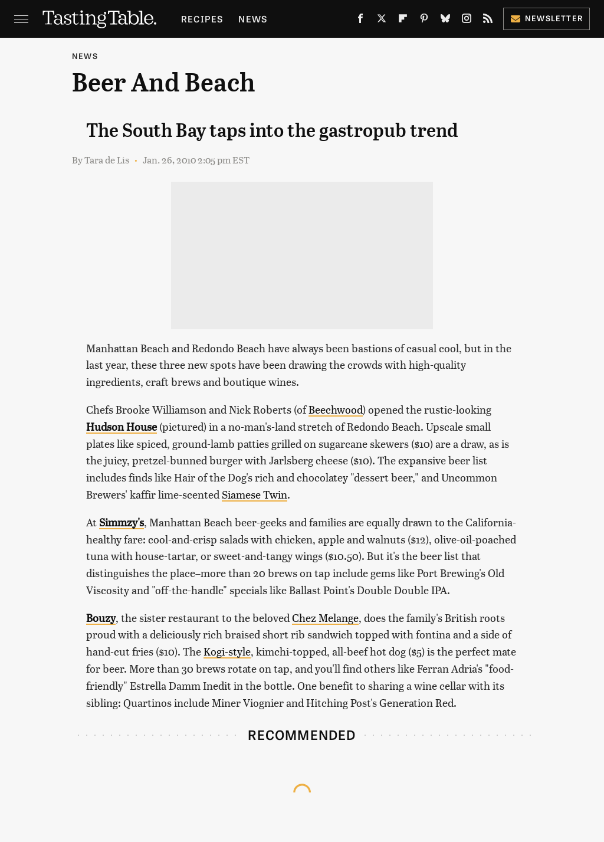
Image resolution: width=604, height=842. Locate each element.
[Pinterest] (424, 21)
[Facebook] (360, 21)
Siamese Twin (254, 494)
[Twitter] (382, 21)
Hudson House (121, 426)
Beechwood (335, 409)
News (252, 18)
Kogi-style (227, 651)
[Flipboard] (403, 21)
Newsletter (546, 18)
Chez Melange (325, 617)
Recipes (202, 18)
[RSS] (488, 21)
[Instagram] (466, 21)
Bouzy (101, 617)
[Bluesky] (445, 21)
